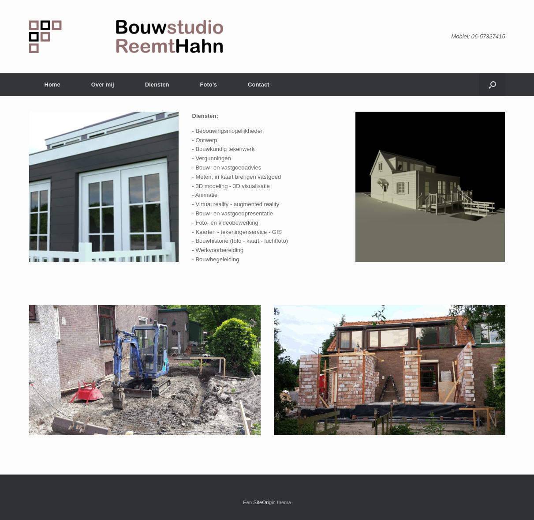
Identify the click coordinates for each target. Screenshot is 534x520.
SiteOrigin (265, 502)
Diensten (157, 84)
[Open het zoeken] (492, 84)
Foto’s (208, 84)
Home (52, 84)
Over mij (102, 84)
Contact (258, 84)
